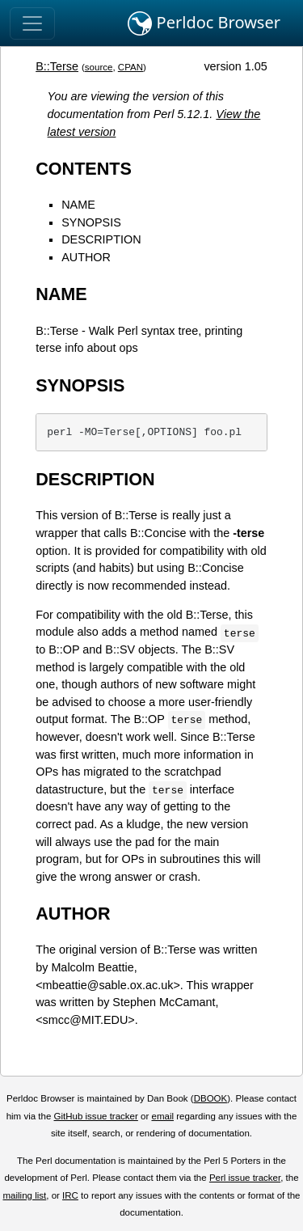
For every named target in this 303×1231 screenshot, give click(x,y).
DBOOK (211, 1098)
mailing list (24, 1195)
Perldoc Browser (204, 23)
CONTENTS (84, 169)
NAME (78, 204)
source (99, 67)
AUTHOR (86, 257)
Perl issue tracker (244, 1177)
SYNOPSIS (91, 222)
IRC (70, 1195)
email (162, 1116)
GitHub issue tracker (96, 1116)
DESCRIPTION (101, 239)
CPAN (130, 67)
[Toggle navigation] (32, 23)
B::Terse (57, 66)
